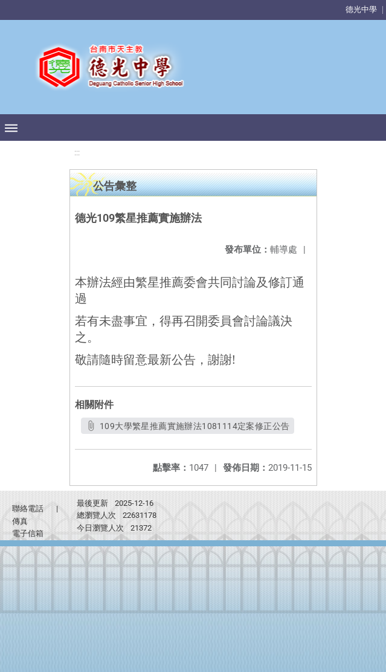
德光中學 (361, 9)
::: (77, 152)
